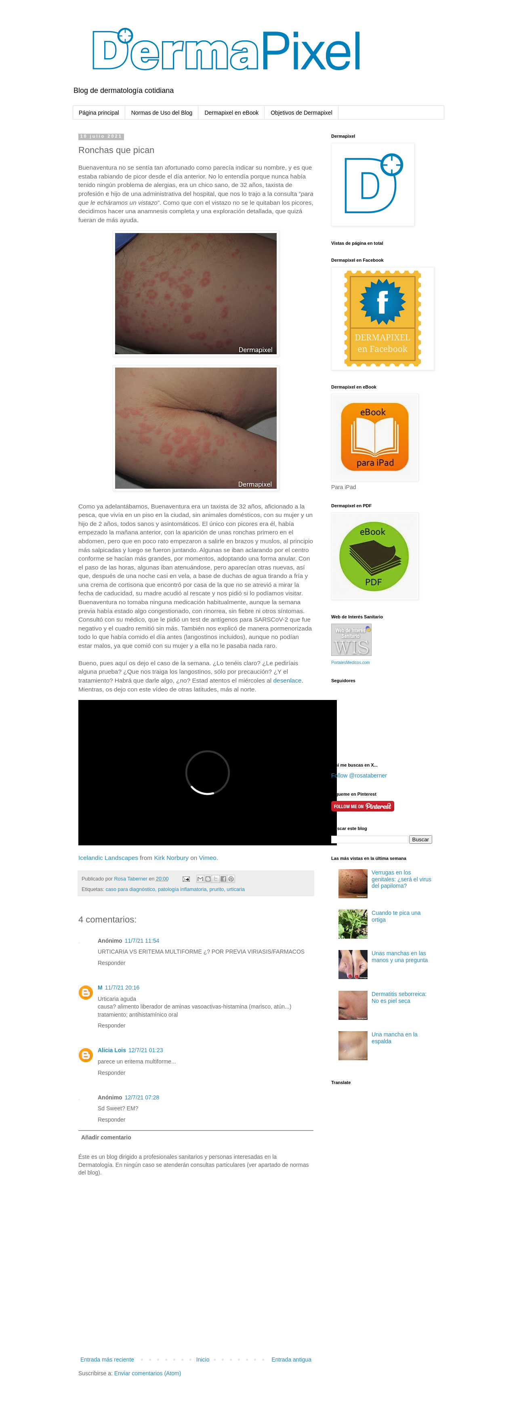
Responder (112, 963)
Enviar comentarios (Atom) (147, 1373)
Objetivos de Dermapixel (301, 112)
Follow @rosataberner (359, 775)
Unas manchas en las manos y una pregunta (400, 956)
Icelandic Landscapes (108, 857)
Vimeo (207, 857)
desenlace (287, 680)
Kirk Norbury (171, 857)
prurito (216, 889)
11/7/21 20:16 (122, 987)
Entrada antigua (291, 1359)
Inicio (203, 1359)
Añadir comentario (106, 1137)
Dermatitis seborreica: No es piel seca (399, 997)
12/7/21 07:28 (142, 1097)
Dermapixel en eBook (231, 112)
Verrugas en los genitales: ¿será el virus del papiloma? (401, 879)
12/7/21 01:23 (145, 1050)
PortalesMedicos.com (350, 662)
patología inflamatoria (182, 889)
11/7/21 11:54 (142, 940)
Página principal (99, 112)
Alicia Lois (112, 1050)
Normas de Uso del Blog (162, 112)
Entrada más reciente (107, 1359)
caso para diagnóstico (131, 889)
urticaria (236, 889)
